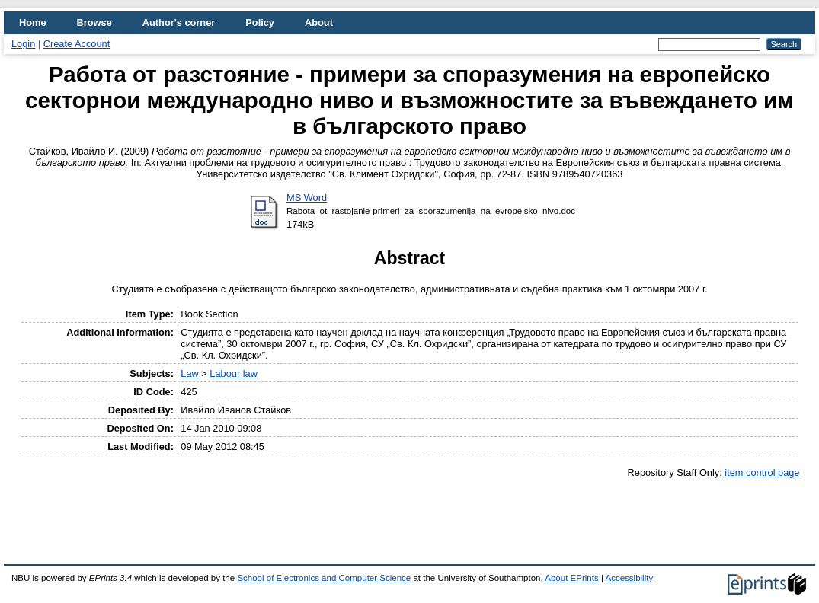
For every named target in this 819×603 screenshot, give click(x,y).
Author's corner (178, 22)
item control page (762, 472)
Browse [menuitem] (94, 22)
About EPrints (571, 577)
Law (189, 373)
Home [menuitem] (32, 22)
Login (23, 43)
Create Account (76, 43)
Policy (259, 22)
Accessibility (629, 577)
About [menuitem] (319, 22)
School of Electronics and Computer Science (324, 577)
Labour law (234, 373)
